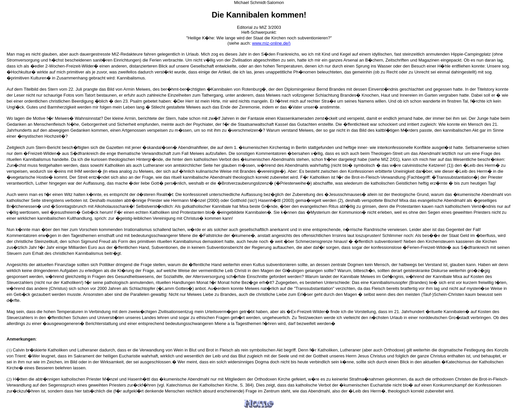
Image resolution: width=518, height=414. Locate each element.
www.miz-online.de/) (271, 43)
